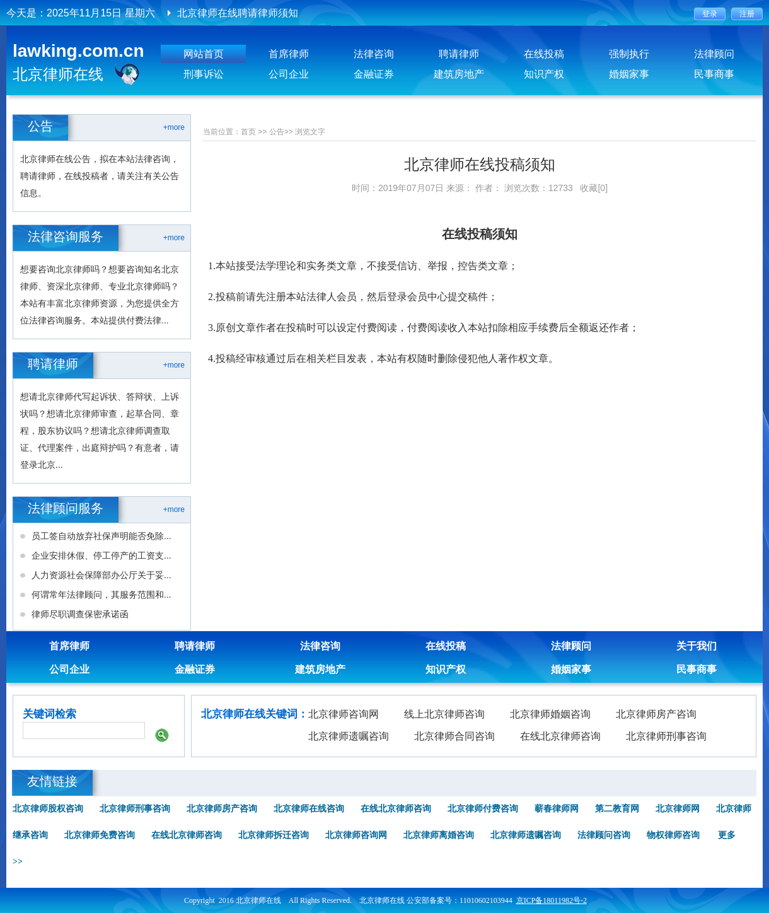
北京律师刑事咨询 (666, 736)
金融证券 (374, 74)
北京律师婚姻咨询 (550, 714)
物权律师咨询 (673, 835)
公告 (276, 131)
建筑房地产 (459, 74)
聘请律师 (459, 54)
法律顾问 (714, 54)
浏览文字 (310, 131)
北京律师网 (678, 808)
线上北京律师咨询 (444, 714)
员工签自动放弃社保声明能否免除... (101, 536)
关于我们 (696, 646)
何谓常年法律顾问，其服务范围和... (101, 595)
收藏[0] (594, 188)
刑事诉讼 (203, 74)
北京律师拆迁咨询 (273, 835)
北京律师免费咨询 (99, 835)
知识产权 (544, 74)
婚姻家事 (629, 74)
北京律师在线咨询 (309, 808)
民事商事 (714, 74)
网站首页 (203, 54)
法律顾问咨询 (603, 835)
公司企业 (289, 74)
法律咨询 (374, 54)
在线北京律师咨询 (560, 736)
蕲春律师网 (557, 808)
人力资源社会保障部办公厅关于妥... (101, 575)
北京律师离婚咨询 (438, 835)
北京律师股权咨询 (48, 808)
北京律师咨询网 (343, 714)
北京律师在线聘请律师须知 (237, 13)
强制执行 (629, 54)
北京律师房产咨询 (656, 714)
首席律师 (289, 54)
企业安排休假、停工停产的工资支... (101, 555)
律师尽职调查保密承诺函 (80, 614)
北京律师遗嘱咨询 (348, 736)
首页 (248, 131)
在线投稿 (544, 54)
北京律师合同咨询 (454, 736)
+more (174, 127)
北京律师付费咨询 (483, 808)
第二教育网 (617, 808)
